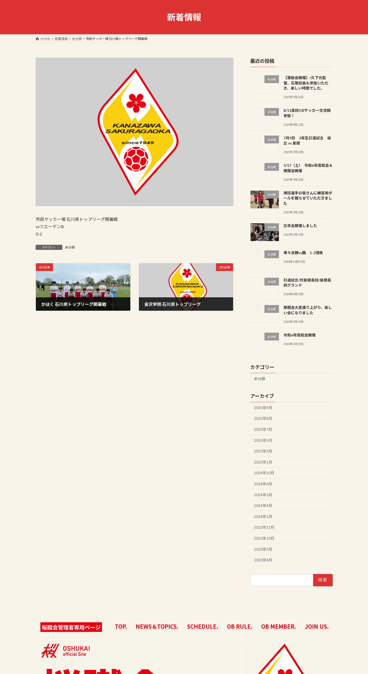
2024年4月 (263, 505)
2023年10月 (264, 538)
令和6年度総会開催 (299, 335)
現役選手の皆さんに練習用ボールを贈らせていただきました (307, 198)
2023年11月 (264, 527)
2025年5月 (263, 440)
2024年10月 (264, 473)
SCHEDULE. (202, 626)
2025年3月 (263, 451)
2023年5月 (263, 549)
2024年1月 (263, 516)
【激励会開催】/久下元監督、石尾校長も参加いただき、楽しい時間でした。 (305, 82)
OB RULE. (239, 626)
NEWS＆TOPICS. (157, 626)
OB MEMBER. (278, 626)
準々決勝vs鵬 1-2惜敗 (303, 252)
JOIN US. (317, 626)
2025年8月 (263, 418)
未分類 (70, 247)
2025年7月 (263, 429)
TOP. (121, 626)
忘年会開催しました (300, 225)
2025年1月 (263, 462)
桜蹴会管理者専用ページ (71, 627)
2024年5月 (263, 494)
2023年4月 (263, 560)
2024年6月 (263, 484)
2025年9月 (263, 407)
